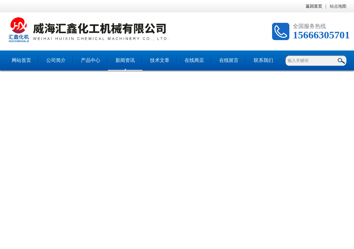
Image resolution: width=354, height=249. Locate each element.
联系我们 (263, 60)
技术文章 (159, 60)
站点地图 (338, 6)
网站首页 (21, 60)
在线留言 (229, 60)
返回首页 (314, 6)
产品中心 (90, 60)
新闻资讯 (125, 60)
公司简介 (56, 60)
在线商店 (194, 60)
